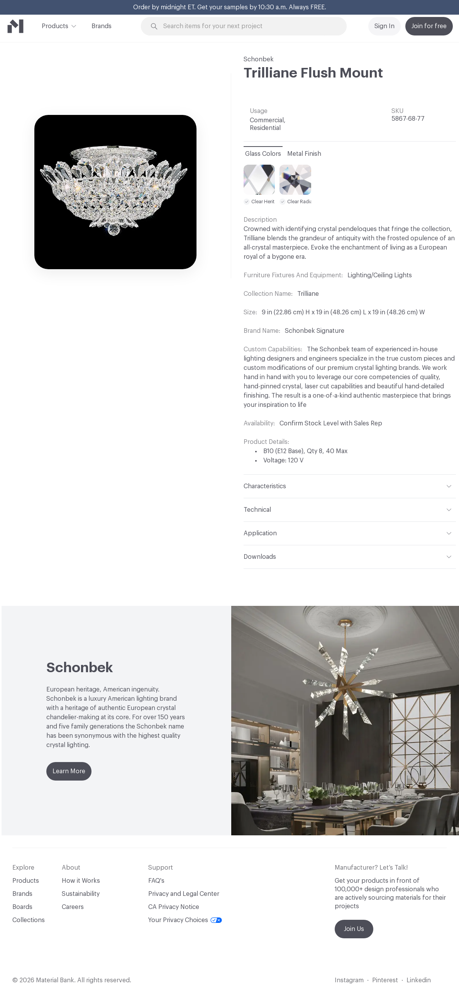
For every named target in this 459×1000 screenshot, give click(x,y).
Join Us (354, 929)
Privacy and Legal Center (183, 894)
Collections (28, 920)
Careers (73, 907)
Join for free (429, 26)
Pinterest (385, 980)
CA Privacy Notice (173, 907)
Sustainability (81, 894)
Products (55, 25)
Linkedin (418, 980)
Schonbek (259, 59)
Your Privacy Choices (185, 920)
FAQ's (156, 881)
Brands (101, 26)
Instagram (349, 980)
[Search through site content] (248, 26)
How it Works (81, 881)
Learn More (69, 771)
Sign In (384, 26)
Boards (22, 907)
